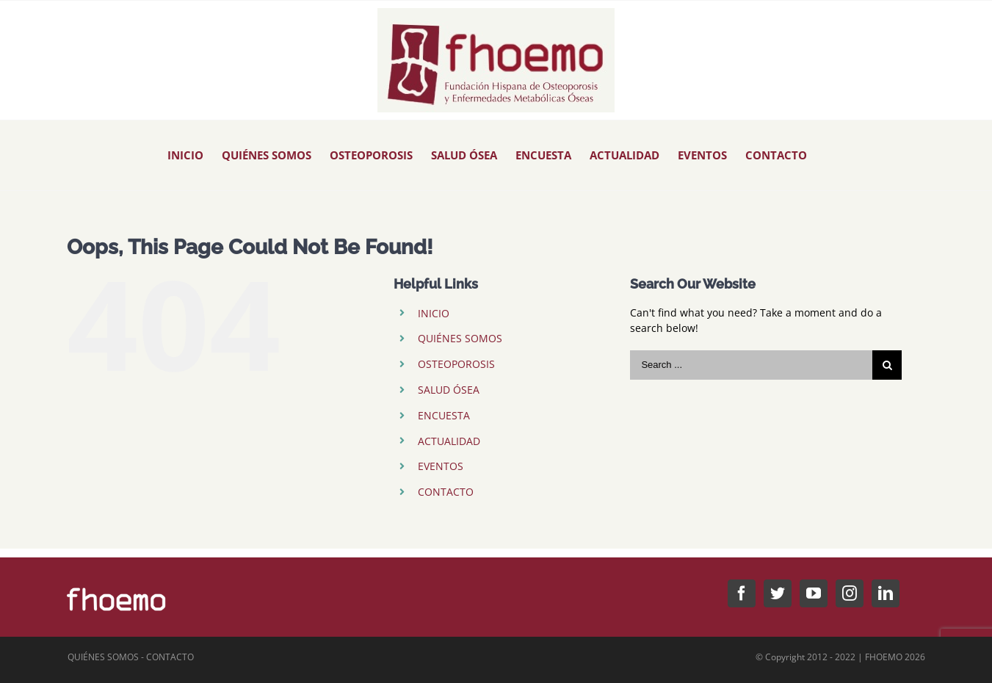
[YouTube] (814, 593)
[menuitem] (185, 155)
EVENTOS (440, 466)
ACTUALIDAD (449, 441)
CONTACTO (446, 492)
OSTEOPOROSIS (456, 364)
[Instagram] (850, 593)
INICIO (433, 313)
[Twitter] (778, 593)
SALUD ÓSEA (448, 390)
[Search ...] (751, 365)
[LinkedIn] (885, 593)
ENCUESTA (444, 415)
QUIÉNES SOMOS (460, 338)
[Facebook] (742, 593)
